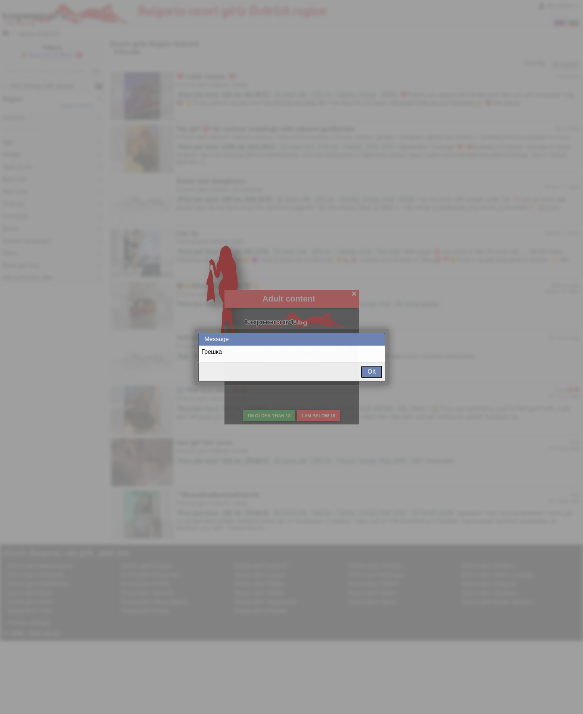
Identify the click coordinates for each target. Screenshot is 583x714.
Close (378, 339)
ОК (372, 371)
